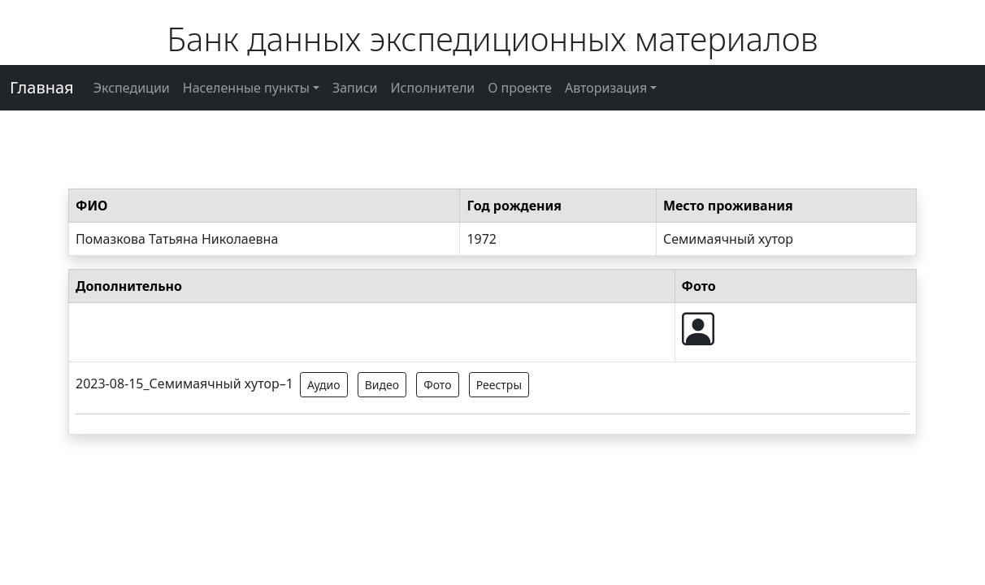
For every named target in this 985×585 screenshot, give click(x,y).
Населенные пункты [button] (246, 88)
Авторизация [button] (606, 88)
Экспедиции (131, 88)
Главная (42, 87)
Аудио (324, 384)
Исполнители (433, 88)
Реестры (499, 384)
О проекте (520, 88)
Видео (382, 384)
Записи (355, 88)
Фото (437, 384)
